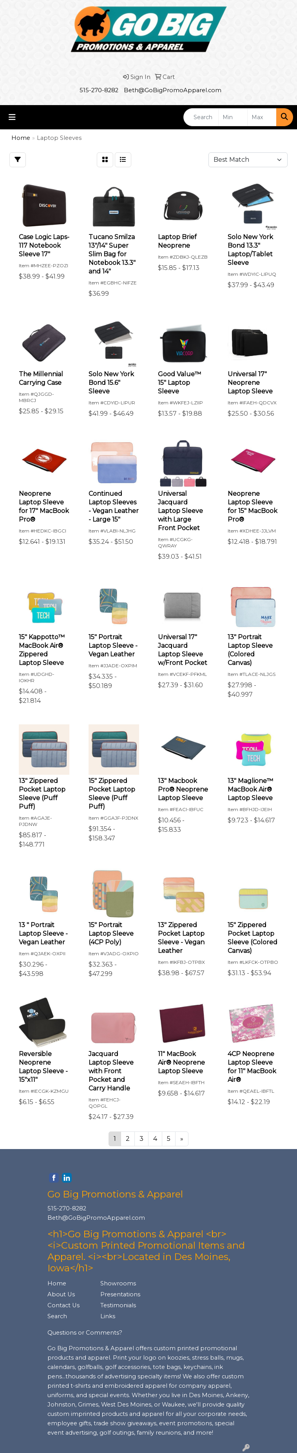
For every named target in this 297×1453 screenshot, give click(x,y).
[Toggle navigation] (12, 117)
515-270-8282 (99, 90)
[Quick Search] (201, 117)
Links (107, 1316)
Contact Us (63, 1305)
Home (56, 1283)
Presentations (120, 1294)
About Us (61, 1294)
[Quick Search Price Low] (233, 117)
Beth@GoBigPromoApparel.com (172, 90)
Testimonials (118, 1305)
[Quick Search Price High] (262, 117)
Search (57, 1316)
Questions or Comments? (84, 1332)
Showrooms (118, 1283)
